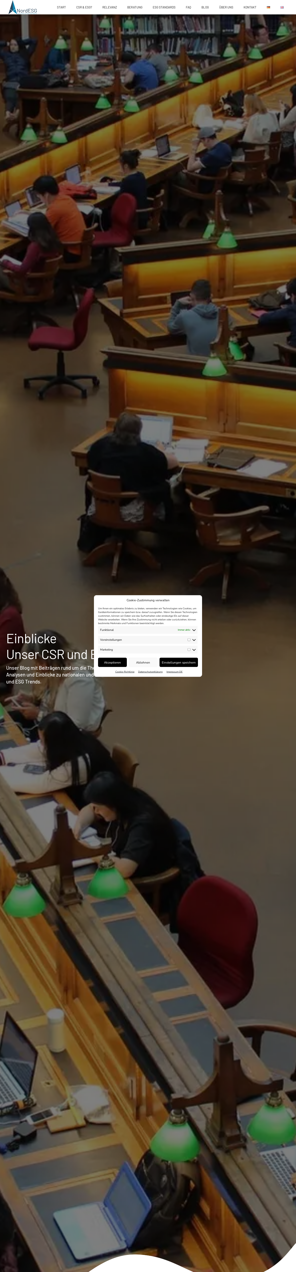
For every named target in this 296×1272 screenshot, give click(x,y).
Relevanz (109, 7)
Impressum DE (174, 671)
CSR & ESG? (84, 7)
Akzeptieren (112, 662)
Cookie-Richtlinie (124, 671)
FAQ (188, 7)
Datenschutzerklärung (150, 671)
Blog (205, 7)
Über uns (226, 7)
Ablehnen (143, 662)
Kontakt (250, 7)
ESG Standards (164, 7)
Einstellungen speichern (179, 662)
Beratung (134, 7)
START (61, 7)
